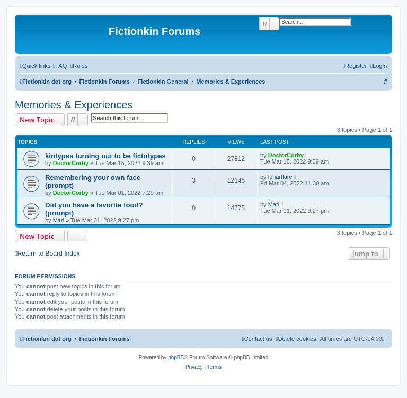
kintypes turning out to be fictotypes (105, 156)
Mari (58, 220)
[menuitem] (60, 65)
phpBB (176, 357)
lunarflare (280, 177)
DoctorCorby (71, 163)
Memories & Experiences (73, 105)
